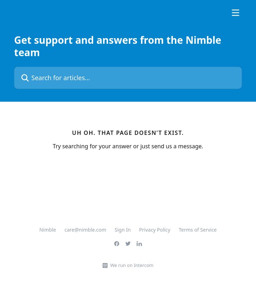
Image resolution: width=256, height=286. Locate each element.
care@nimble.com (85, 229)
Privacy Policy (154, 229)
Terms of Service (198, 229)
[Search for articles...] (128, 78)
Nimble (47, 229)
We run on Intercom (131, 265)
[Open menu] (235, 12)
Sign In (123, 229)
